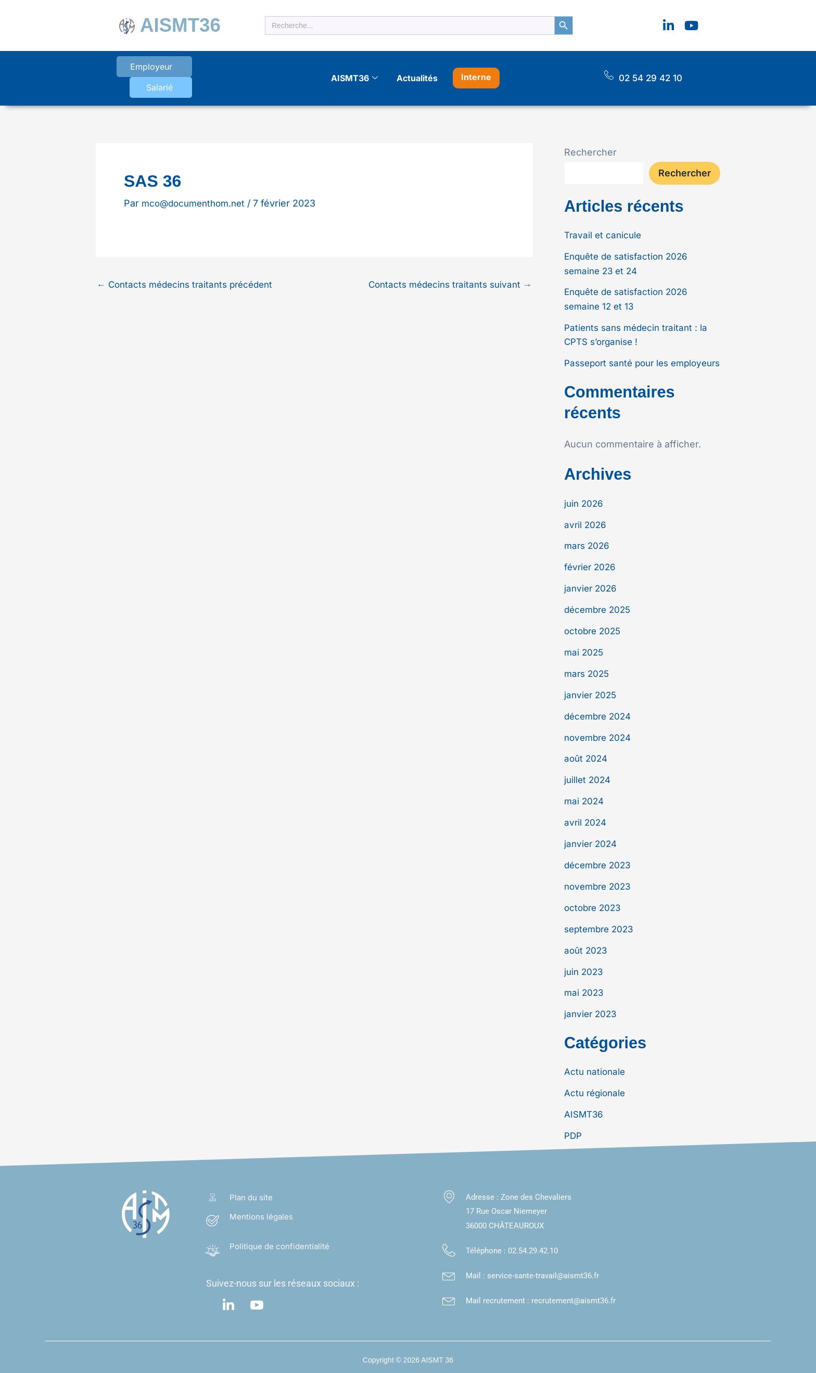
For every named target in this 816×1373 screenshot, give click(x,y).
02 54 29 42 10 (650, 69)
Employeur (144, 70)
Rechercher (590, 139)
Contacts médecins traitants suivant (446, 271)
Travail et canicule (604, 222)
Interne (476, 68)
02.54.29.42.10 (533, 1244)
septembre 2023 (601, 924)
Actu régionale (596, 1087)
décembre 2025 (599, 607)
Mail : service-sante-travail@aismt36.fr (532, 1269)
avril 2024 (586, 818)
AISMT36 (173, 23)
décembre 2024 (600, 713)
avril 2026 (586, 523)
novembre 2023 (599, 882)
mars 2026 (588, 545)
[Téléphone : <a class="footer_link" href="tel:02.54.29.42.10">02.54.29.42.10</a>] (448, 1244)
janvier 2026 (591, 587)
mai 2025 (584, 650)
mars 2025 (588, 671)
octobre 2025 (594, 629)
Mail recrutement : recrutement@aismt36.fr (541, 1294)
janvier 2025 (591, 692)
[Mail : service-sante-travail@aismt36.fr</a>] (448, 1269)
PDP (573, 1129)
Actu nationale (596, 1066)
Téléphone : (487, 1244)
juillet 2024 (588, 776)
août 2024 (587, 755)
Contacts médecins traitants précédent (190, 271)
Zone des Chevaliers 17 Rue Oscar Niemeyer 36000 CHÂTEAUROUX (518, 1205)
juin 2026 (584, 502)
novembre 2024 (600, 734)
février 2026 (591, 565)
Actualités (417, 69)
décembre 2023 (599, 860)
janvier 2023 (591, 1008)
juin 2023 (584, 966)
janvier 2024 (592, 840)
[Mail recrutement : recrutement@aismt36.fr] (448, 1293)
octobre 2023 (594, 902)
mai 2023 (584, 987)
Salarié (203, 70)
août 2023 (586, 945)
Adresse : (483, 1190)
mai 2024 (585, 797)
